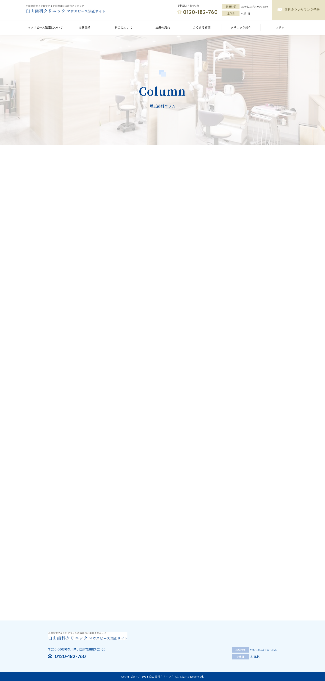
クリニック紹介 (241, 27)
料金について (123, 27)
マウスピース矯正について (45, 27)
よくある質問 (202, 27)
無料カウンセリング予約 (302, 9)
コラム (279, 27)
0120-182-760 (200, 12)
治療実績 (84, 27)
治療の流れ (162, 27)
